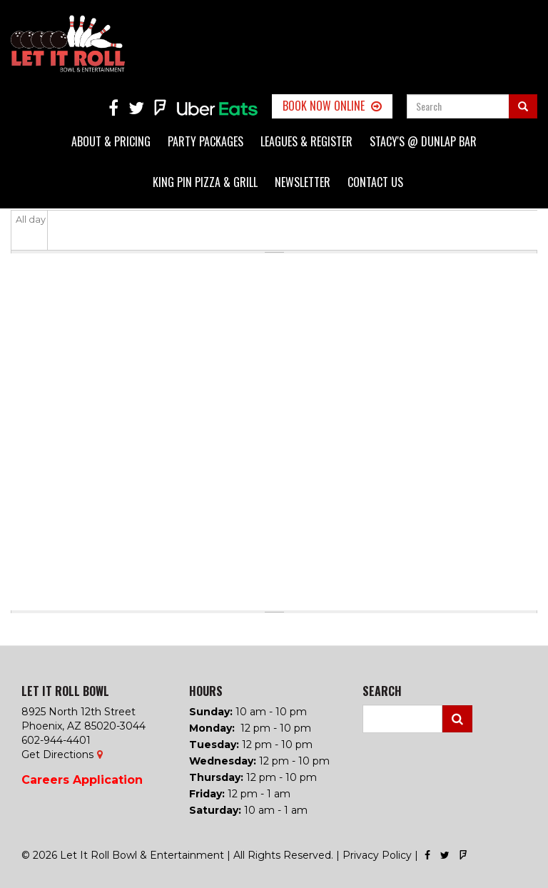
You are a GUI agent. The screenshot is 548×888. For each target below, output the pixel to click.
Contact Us (375, 182)
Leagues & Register (306, 141)
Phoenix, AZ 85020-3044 (83, 726)
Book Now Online (324, 105)
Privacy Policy (377, 855)
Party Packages (205, 141)
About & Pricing (111, 141)
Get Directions (57, 754)
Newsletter (302, 182)
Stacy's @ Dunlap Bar (423, 141)
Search (457, 718)
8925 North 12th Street (78, 711)
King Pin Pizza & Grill (205, 182)
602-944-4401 (56, 740)
